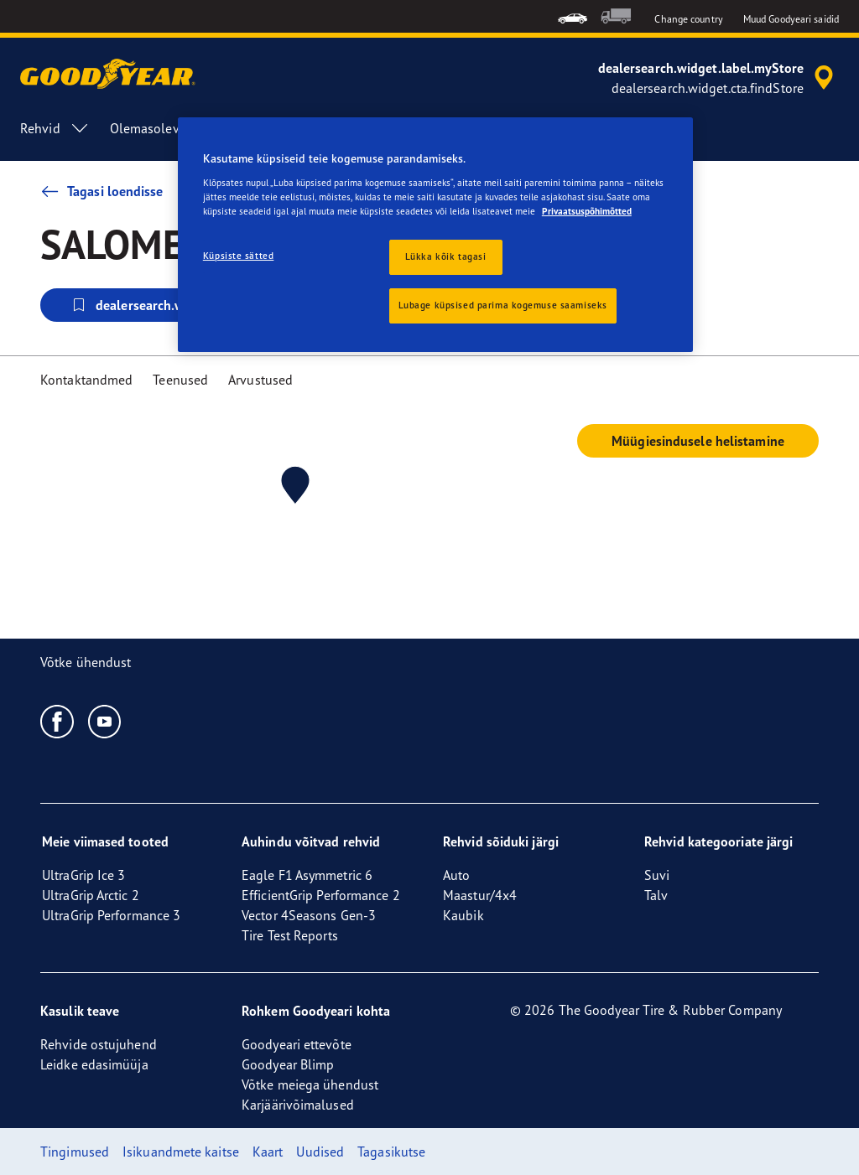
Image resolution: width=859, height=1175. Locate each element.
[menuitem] (572, 16)
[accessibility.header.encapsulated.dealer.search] (718, 78)
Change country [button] (688, 19)
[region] (435, 234)
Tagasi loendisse (102, 191)
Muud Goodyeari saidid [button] (791, 19)
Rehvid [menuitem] (55, 128)
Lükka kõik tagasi (446, 256)
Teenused (180, 379)
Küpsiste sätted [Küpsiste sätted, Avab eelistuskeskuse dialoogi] (238, 255)
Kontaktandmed (86, 379)
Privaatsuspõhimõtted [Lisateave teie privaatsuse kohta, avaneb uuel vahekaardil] (587, 211)
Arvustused (260, 379)
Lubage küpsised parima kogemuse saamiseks (502, 305)
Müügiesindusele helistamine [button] (698, 440)
